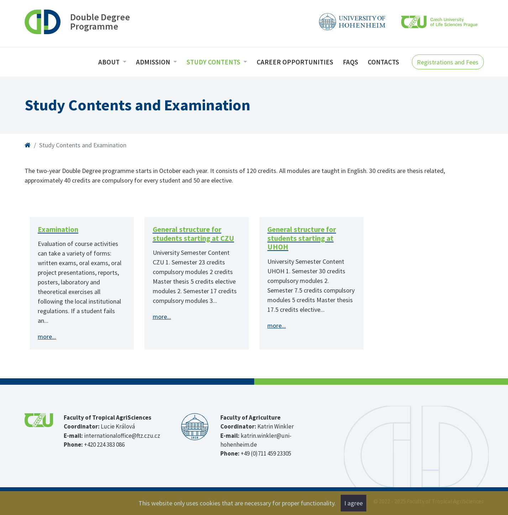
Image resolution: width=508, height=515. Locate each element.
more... (47, 336)
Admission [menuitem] (154, 62)
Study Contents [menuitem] (214, 62)
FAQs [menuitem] (350, 62)
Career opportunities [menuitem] (295, 62)
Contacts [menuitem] (383, 62)
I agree (353, 503)
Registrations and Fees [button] (447, 62)
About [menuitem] (109, 62)
